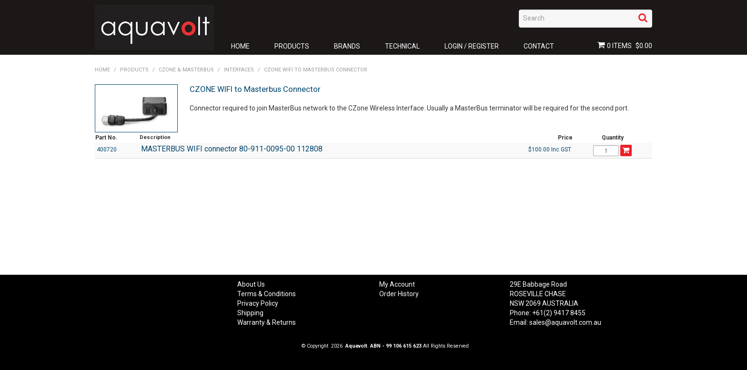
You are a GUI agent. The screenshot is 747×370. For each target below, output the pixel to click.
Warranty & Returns (266, 322)
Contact (539, 46)
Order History (399, 294)
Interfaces (239, 70)
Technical (402, 46)
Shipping (250, 313)
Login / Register (471, 46)
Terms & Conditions (266, 294)
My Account (397, 284)
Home (240, 46)
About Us (251, 284)
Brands (347, 46)
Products (291, 46)
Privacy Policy (257, 303)
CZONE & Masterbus (186, 70)
